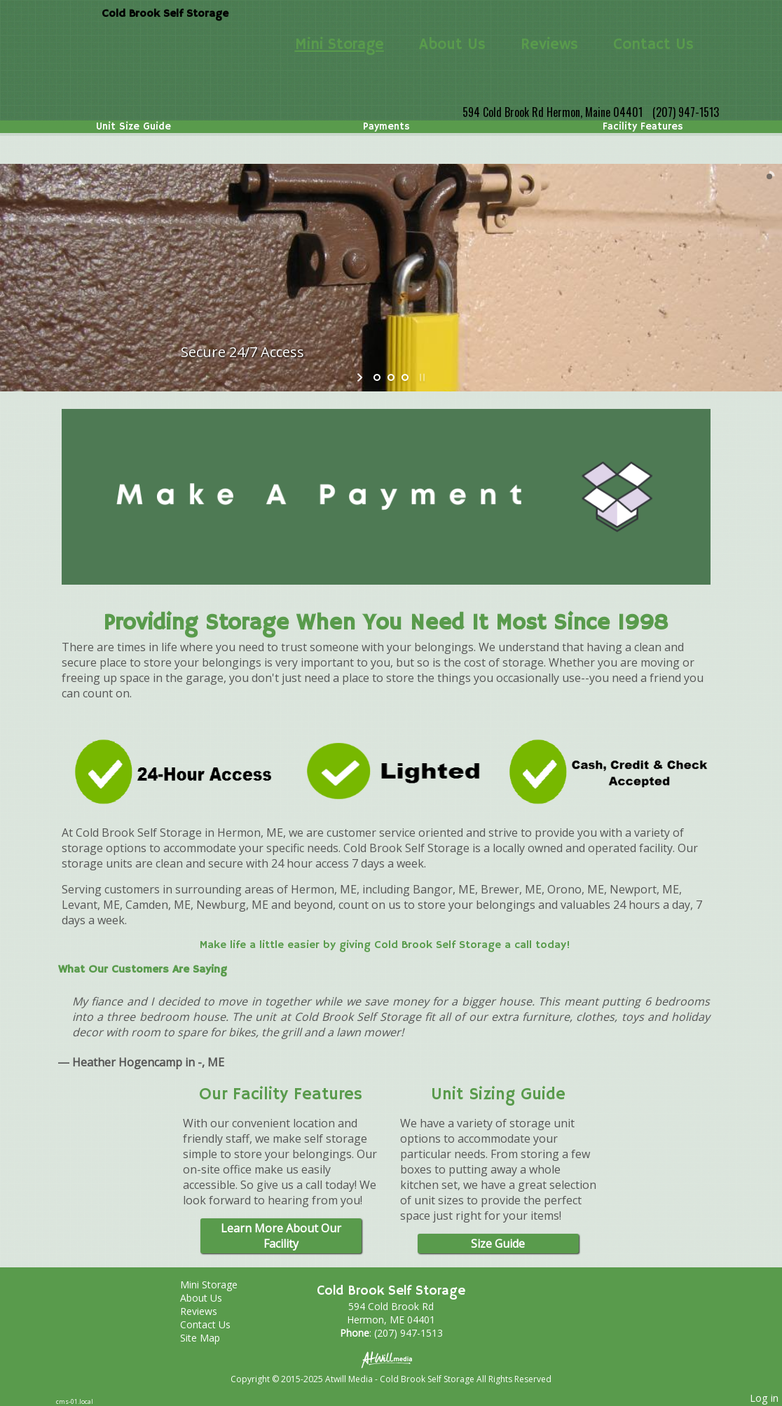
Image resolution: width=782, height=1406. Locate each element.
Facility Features (643, 126)
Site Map (210, 1337)
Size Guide (498, 1243)
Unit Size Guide (133, 126)
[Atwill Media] (391, 1358)
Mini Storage (339, 45)
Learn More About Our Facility (281, 1235)
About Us (452, 45)
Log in (764, 1398)
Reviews (549, 45)
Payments (386, 126)
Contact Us (653, 45)
